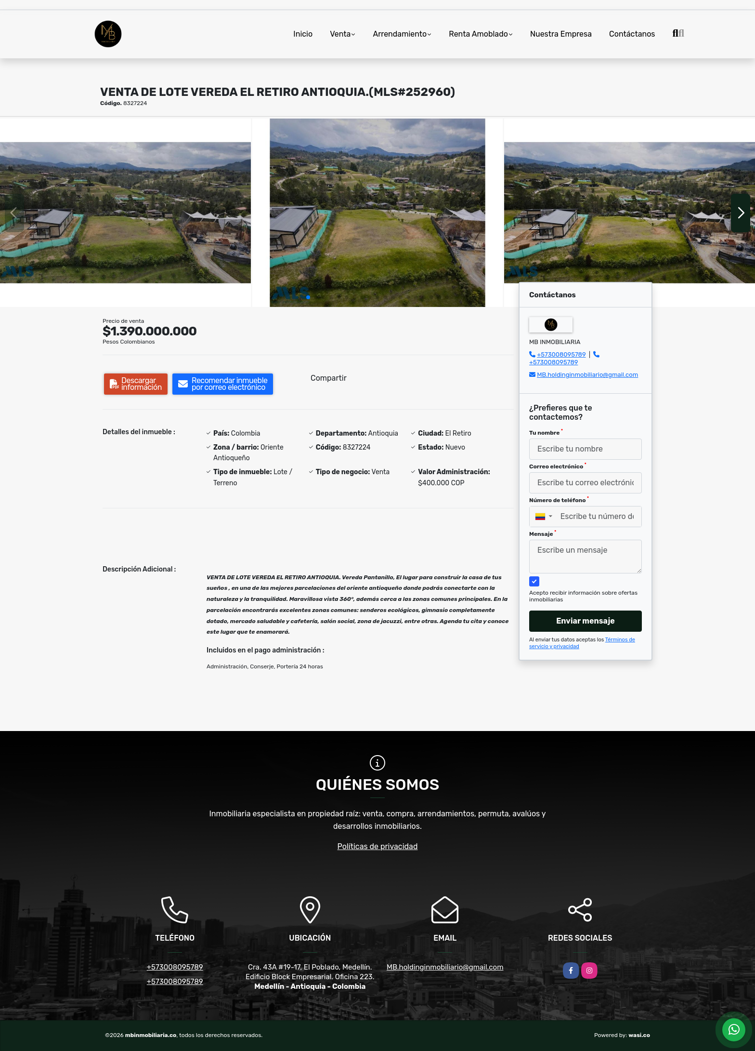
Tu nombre (546, 432)
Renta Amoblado (478, 34)
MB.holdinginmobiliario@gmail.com (587, 374)
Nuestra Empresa (561, 34)
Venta (340, 34)
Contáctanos (632, 34)
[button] (308, 297)
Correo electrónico (557, 466)
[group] (125, 212)
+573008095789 (561, 354)
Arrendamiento (400, 34)
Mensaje (542, 533)
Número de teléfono (559, 500)
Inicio (302, 34)
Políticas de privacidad (378, 846)
